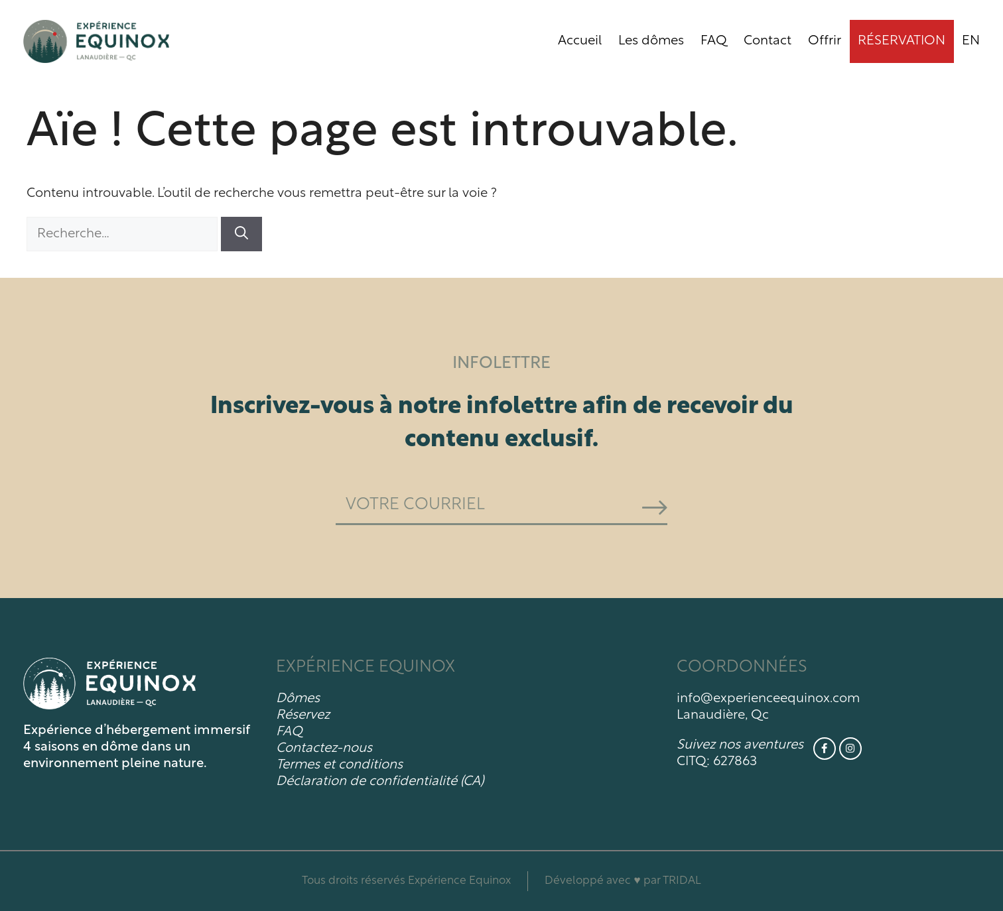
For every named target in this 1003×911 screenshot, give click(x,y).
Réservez (303, 715)
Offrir (824, 41)
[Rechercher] (241, 234)
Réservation (901, 41)
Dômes (298, 698)
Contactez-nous (324, 748)
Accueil (580, 41)
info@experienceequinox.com (768, 698)
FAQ (714, 41)
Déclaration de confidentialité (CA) (380, 781)
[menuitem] (971, 41)
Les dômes (651, 41)
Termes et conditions (339, 765)
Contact (767, 41)
